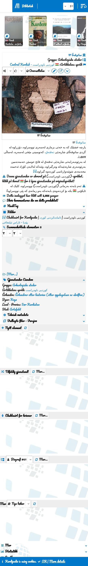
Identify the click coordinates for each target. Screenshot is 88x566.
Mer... (38, 332)
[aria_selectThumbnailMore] (18, 464)
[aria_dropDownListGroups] (19, 420)
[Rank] (18, 70)
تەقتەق (50, 151)
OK (42, 561)
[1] (35, 171)
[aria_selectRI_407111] (7, 223)
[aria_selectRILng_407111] (17, 223)
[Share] (7, 70)
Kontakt (40, 547)
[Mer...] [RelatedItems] (12, 264)
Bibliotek (27, 6)
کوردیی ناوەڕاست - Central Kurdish (32, 64)
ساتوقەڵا (81, 142)
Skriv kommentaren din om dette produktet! (30, 200)
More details (57, 561)
